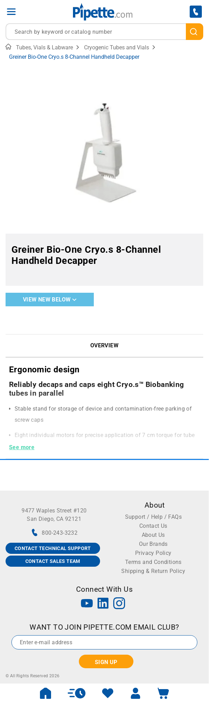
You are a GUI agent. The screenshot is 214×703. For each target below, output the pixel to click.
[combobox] (104, 31)
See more (21, 447)
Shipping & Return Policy (153, 571)
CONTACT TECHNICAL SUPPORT (53, 548)
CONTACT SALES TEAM (52, 561)
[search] (194, 31)
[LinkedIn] (103, 604)
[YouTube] (87, 604)
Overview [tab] (104, 345)
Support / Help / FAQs (153, 517)
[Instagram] (119, 604)
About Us (153, 535)
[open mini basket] (163, 693)
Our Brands (153, 544)
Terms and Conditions (153, 562)
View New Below (49, 299)
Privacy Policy (153, 553)
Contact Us (153, 526)
